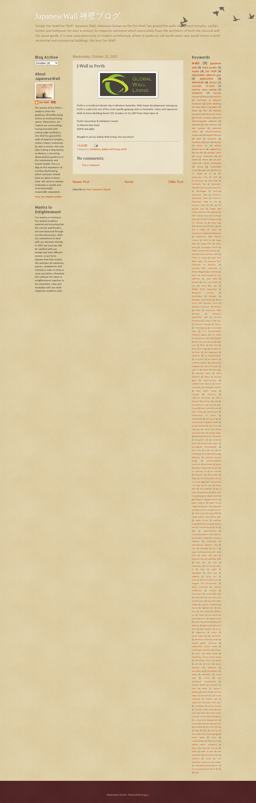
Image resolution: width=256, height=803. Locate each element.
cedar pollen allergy (206, 391)
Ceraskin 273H (198, 205)
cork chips (213, 426)
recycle (218, 661)
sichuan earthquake (211, 163)
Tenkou (213, 82)
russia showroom (204, 156)
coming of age (212, 419)
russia (207, 678)
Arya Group (204, 188)
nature (195, 608)
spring (200, 167)
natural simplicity (210, 605)
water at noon (207, 752)
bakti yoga (216, 370)
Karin (205, 282)
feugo (194, 478)
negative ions (207, 608)
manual (195, 580)
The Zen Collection (203, 118)
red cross (206, 664)
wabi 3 (195, 748)
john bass (201, 563)
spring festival (214, 706)
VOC (219, 338)
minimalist (197, 594)
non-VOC (199, 153)
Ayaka (195, 71)
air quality (199, 359)
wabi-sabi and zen (210, 748)
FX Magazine (212, 219)
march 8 (206, 580)
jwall (198, 139)
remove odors (212, 671)
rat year (218, 650)
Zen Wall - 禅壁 (47, 102)
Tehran (218, 324)
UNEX (211, 338)
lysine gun (211, 577)
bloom (207, 377)
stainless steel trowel (204, 710)
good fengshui (198, 500)
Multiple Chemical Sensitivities (206, 307)
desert (218, 436)
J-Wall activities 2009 (209, 254)
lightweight (196, 573)
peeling (206, 626)
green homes (212, 500)
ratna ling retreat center (206, 654)
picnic (218, 629)
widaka (218, 762)
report (194, 675)
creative (207, 429)
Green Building (213, 104)
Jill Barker (214, 272)
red (196, 664)
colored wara (212, 412)
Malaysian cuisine (202, 293)
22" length (197, 174)
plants (214, 632)
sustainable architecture (210, 717)
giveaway (204, 492)
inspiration (211, 541)
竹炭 (215, 769)
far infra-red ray (199, 472)
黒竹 (194, 773)
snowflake (199, 706)
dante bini (208, 436)
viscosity (214, 741)
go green (203, 496)
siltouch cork (211, 699)
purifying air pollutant (201, 650)
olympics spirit (214, 153)
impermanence (209, 531)
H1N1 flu (207, 240)
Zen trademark (211, 352)
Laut (194, 286)
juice (214, 563)
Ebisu (206, 216)
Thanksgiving (201, 328)
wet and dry (210, 755)
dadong (198, 436)
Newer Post (81, 182)
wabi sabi (205, 170)
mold (219, 594)
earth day (209, 450)
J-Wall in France (199, 258)
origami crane (215, 619)
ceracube (196, 125)
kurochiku (196, 142)
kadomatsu (197, 566)
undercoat (196, 741)
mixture (209, 594)
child (216, 401)
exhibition (95, 149)
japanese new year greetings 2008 (206, 559)
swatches (205, 724)
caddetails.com (198, 384)
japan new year (209, 555)
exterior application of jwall (206, 468)
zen (208, 769)
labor (202, 569)
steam (203, 713)
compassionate (198, 426)
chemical (212, 395)
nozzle (201, 615)
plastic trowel (198, 636)
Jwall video (211, 279)
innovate (205, 538)
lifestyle (217, 142)
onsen (203, 619)
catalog (207, 387)
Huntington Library (209, 247)
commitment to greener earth (205, 422)
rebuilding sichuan (203, 661)
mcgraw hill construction (204, 584)
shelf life (206, 692)
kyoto (207, 142)
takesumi (217, 724)
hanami (217, 510)
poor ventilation (214, 636)
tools (205, 731)
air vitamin (213, 359)
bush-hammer (210, 381)
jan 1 (215, 549)
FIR (201, 219)
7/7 (210, 174)
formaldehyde (206, 489)
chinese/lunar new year (202, 405)
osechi (197, 622)
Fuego (215, 226)
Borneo (206, 97)
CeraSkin (217, 97)
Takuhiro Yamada (203, 324)
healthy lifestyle (213, 135)
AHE (215, 177)
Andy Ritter (213, 181)
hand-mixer (200, 513)
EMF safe (196, 216)
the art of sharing (213, 727)
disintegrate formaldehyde (204, 447)
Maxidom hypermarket (202, 300)
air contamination (213, 356)
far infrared (216, 472)
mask (215, 580)
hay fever (217, 517)
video (206, 741)
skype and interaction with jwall (206, 703)
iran (194, 549)
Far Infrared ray (199, 223)
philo (210, 629)
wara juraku (209, 67)
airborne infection (199, 363)
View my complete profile (48, 197)
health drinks (201, 521)
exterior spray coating (204, 90)
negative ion (215, 149)
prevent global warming (204, 643)
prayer (215, 640)
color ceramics (211, 125)
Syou (219, 321)
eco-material (207, 454)
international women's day (204, 545)
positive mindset (202, 640)
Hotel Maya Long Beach (206, 107)
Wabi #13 (213, 345)
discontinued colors (209, 444)
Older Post (175, 182)
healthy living (205, 524)
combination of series (204, 415)
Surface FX (208, 321)
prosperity (197, 93)
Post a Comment (90, 165)
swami (195, 724)
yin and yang (197, 769)
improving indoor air (200, 535)
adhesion (196, 356)
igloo (194, 531)
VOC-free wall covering (204, 342)
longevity (195, 577)
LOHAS (215, 282)
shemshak (198, 82)
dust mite (196, 450)
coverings (196, 429)
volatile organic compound (204, 745)
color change (197, 412)
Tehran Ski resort (213, 114)
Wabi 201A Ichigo (199, 349)
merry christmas (200, 587)
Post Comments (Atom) (99, 189)
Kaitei (194, 111)
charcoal (195, 395)
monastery (199, 598)
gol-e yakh (214, 496)
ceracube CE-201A (203, 86)
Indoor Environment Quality (204, 251)
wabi (196, 63)
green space (208, 506)
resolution (206, 675)
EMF (216, 212)
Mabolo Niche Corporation (204, 289)
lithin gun (212, 573)
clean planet (205, 408)
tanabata (198, 727)
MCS (205, 111)
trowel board (198, 738)
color (216, 408)
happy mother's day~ (201, 517)
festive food (213, 475)
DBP (211, 205)
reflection (212, 668)
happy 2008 (213, 513)
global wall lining (111, 149)
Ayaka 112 (216, 188)
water (194, 752)
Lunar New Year (209, 286)
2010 (216, 170)
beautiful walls (203, 373)
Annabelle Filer (199, 184)
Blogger (145, 795)
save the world (199, 689)
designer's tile (201, 440)
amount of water (211, 366)
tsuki (214, 738)
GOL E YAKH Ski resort (204, 230)
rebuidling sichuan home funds (206, 657)
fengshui (199, 475)
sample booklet (198, 685)
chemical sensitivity (201, 398)
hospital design (205, 527)
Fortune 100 (205, 226)
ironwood (204, 549)
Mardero (212, 296)
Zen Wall (210, 71)
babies (206, 370)
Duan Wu (206, 212)
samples (214, 685)
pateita (206, 622)
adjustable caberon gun (206, 75)
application (206, 78)
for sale (208, 486)
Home (129, 182)
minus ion (202, 146)
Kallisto (195, 282)
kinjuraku (211, 139)
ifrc (216, 527)
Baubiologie (201, 191)
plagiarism (201, 632)
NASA (198, 310)
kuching (208, 566)
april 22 (195, 370)
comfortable (197, 419)
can (209, 384)
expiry (218, 464)
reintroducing (198, 671)
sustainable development (206, 720)
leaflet (214, 569)
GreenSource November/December (206, 233)
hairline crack (205, 510)
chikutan (206, 401)
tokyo (197, 731)
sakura (205, 160)
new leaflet (204, 612)
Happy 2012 (206, 244)
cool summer (198, 128)
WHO (202, 345)
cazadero (217, 387)
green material (198, 503)
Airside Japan (198, 181)
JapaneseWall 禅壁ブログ (77, 16)
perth (124, 149)
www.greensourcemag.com (206, 766)
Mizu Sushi (212, 303)
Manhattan (197, 296)
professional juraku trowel (204, 647)
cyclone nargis (215, 433)
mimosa (212, 591)
